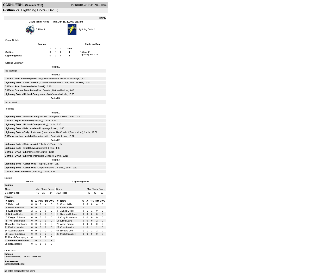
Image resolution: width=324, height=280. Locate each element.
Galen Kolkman (16, 207)
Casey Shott (13, 193)
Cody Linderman (32, 132)
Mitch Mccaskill (67, 234)
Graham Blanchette (25, 90)
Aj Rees (63, 193)
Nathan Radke (51, 78)
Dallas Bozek (37, 86)
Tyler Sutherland (16, 220)
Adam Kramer (67, 224)
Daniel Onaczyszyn (70, 78)
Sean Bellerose (23, 171)
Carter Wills (29, 163)
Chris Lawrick (30, 82)
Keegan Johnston (17, 217)
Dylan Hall (20, 152)
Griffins (39, 29)
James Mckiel (59, 94)
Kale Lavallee (76, 82)
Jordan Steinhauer (17, 224)
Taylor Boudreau (24, 120)
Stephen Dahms (68, 214)
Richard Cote (61, 82)
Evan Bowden (22, 78)
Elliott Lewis (30, 148)
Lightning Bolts (85, 29)
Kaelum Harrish (23, 136)
